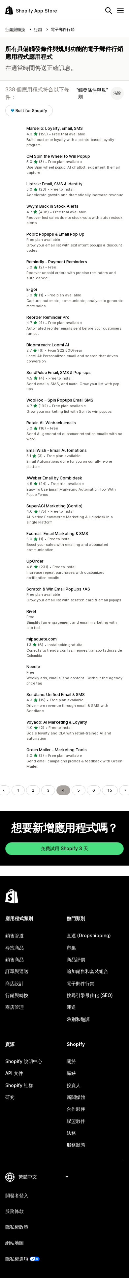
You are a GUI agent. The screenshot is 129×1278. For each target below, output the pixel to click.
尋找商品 (14, 947)
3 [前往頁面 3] (48, 790)
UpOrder (35, 561)
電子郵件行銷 (80, 983)
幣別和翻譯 (78, 1019)
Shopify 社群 (19, 1085)
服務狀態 (76, 1145)
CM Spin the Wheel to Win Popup (58, 156)
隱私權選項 (16, 1259)
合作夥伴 (76, 1109)
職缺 (71, 1073)
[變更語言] (43, 1176)
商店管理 (14, 1007)
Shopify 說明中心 (23, 1061)
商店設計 (14, 983)
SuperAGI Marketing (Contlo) (54, 505)
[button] (64, 137)
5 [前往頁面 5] (78, 790)
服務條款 (14, 1211)
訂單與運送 (16, 971)
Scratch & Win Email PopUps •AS (58, 589)
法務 (71, 1133)
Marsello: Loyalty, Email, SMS (54, 128)
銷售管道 (14, 935)
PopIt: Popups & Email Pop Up (55, 234)
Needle (33, 666)
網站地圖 (14, 1242)
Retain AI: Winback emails (51, 422)
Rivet (31, 611)
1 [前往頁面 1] (18, 790)
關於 (71, 1061)
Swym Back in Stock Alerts (52, 206)
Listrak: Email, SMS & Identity (54, 183)
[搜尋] (108, 10)
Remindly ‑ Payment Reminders (56, 261)
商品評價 (76, 959)
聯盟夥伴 (76, 1121)
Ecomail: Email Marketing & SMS (57, 533)
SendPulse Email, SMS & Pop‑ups (58, 372)
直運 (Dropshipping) (89, 935)
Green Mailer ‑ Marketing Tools (56, 749)
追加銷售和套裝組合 (87, 971)
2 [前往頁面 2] (33, 790)
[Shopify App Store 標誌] (31, 10)
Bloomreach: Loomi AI (47, 344)
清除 (117, 93)
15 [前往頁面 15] (110, 790)
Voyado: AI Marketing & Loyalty (56, 722)
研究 (10, 1097)
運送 (71, 1007)
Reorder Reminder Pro (48, 317)
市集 (71, 947)
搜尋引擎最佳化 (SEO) (90, 995)
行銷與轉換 (16, 995)
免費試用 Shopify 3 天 (64, 848)
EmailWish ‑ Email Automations (56, 450)
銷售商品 (14, 959)
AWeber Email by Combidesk (54, 478)
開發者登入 (16, 1195)
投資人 (74, 1085)
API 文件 (14, 1073)
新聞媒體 (76, 1097)
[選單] (120, 10)
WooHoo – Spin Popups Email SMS (59, 400)
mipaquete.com (41, 639)
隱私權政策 (16, 1227)
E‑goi (31, 289)
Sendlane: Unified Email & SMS (55, 694)
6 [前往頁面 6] (93, 790)
